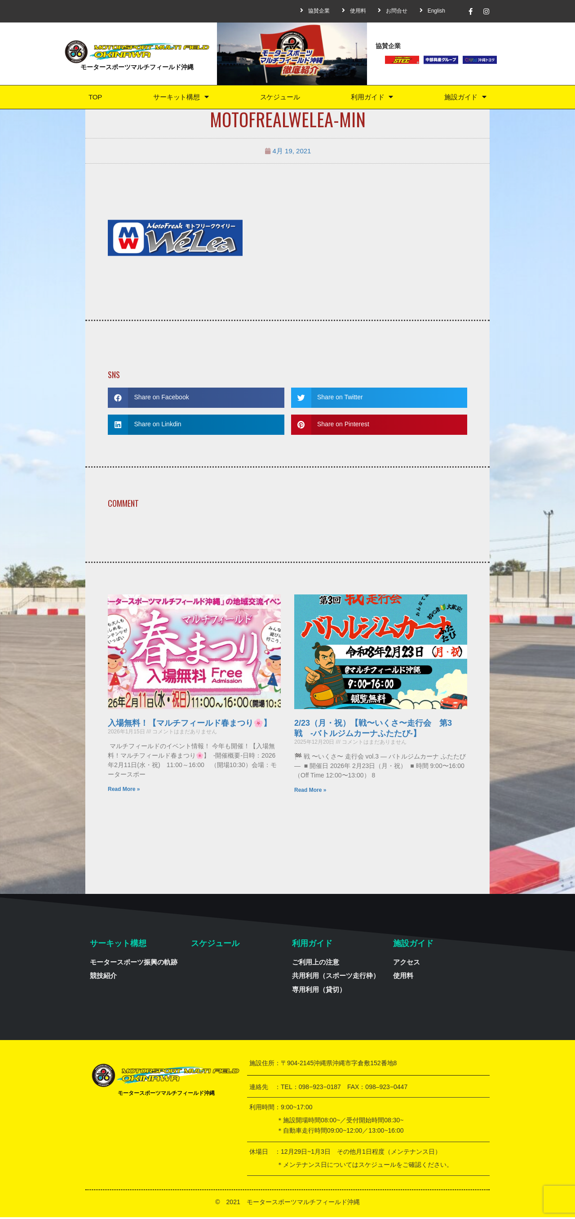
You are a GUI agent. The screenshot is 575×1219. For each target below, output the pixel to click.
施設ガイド (465, 97)
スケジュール (279, 98)
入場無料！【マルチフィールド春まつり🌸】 (189, 724)
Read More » (124, 791)
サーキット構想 (179, 97)
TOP (94, 98)
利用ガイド (371, 97)
